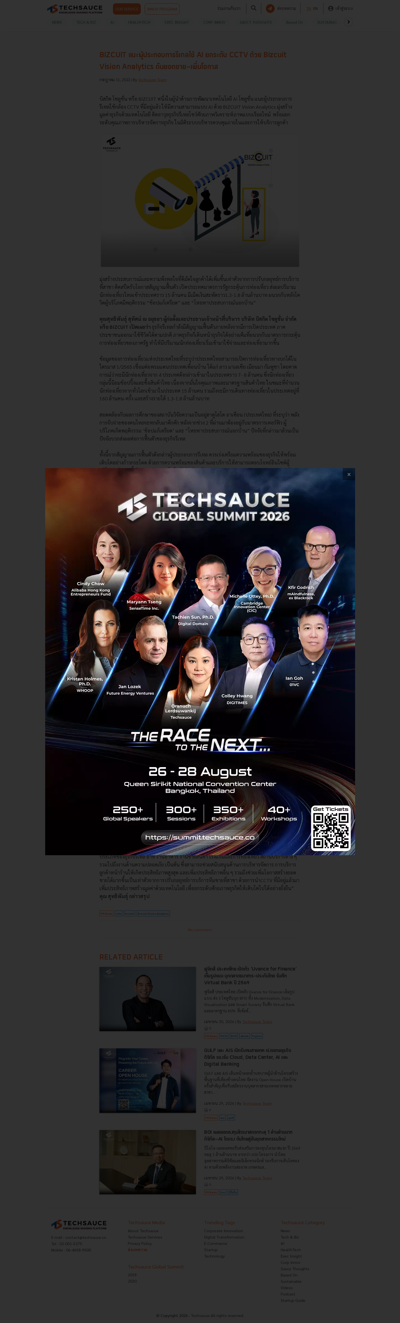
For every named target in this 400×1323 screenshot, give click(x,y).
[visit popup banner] (200, 661)
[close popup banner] (349, 474)
